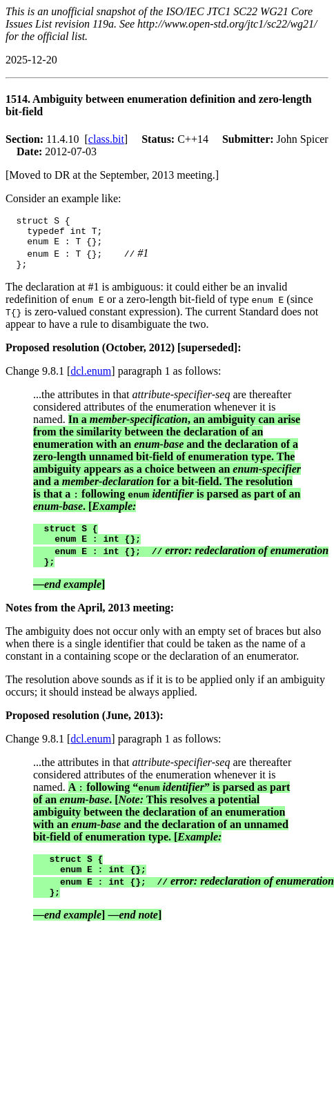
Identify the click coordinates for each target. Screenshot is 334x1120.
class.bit (106, 139)
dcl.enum (90, 379)
